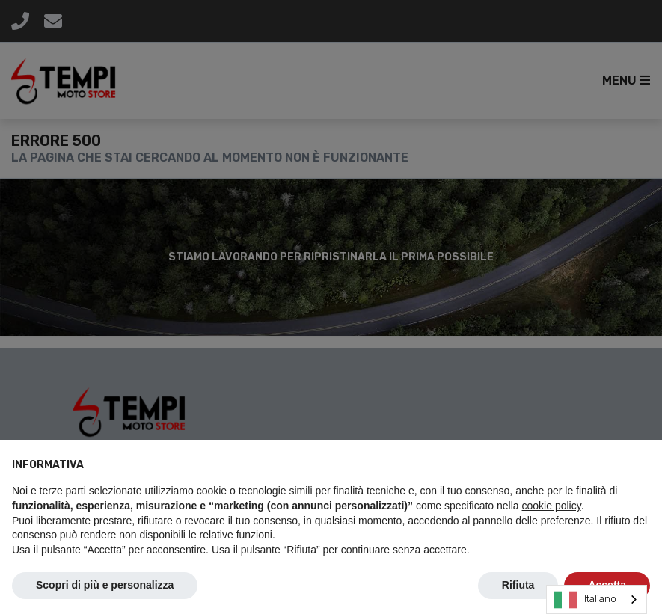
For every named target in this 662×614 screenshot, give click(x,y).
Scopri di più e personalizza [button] (105, 585)
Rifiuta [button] (518, 585)
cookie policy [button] (551, 506)
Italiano (585, 600)
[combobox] (596, 599)
